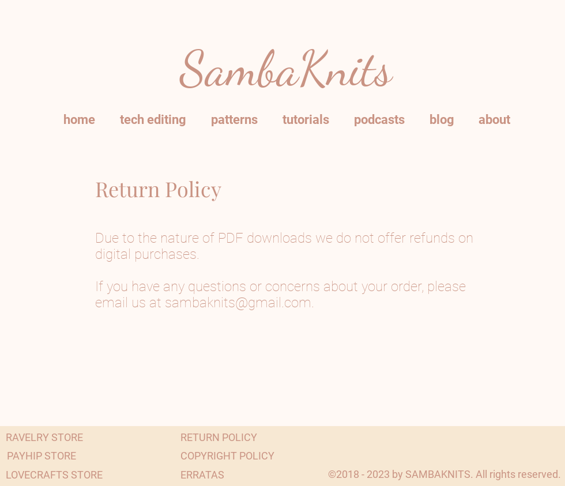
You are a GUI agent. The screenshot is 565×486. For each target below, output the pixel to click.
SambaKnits (286, 69)
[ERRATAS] (202, 475)
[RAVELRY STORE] (44, 437)
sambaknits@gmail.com (238, 303)
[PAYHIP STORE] (41, 455)
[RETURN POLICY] (218, 437)
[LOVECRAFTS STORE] (54, 475)
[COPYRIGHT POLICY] (227, 455)
